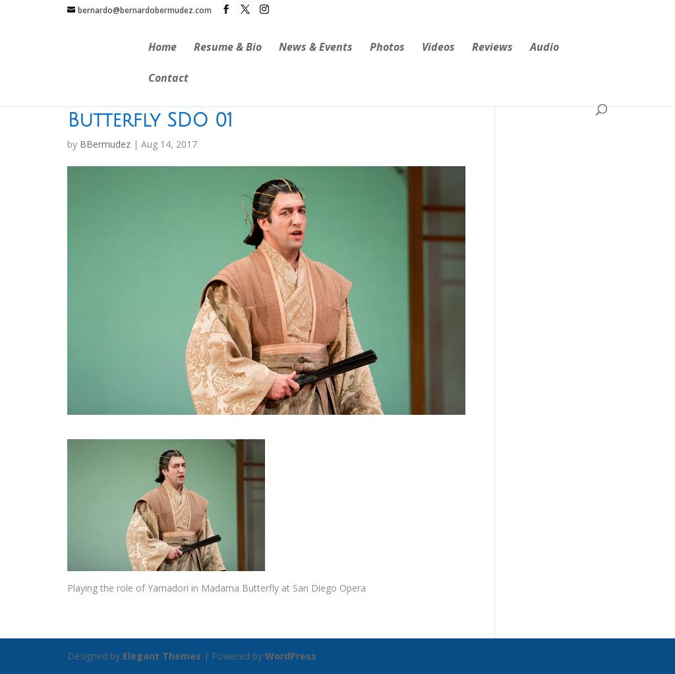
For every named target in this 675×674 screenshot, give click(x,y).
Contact (168, 79)
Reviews (492, 48)
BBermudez (105, 144)
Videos (438, 48)
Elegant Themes (162, 656)
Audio (544, 48)
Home (162, 48)
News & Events (316, 48)
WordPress (290, 656)
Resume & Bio (228, 48)
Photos (387, 48)
